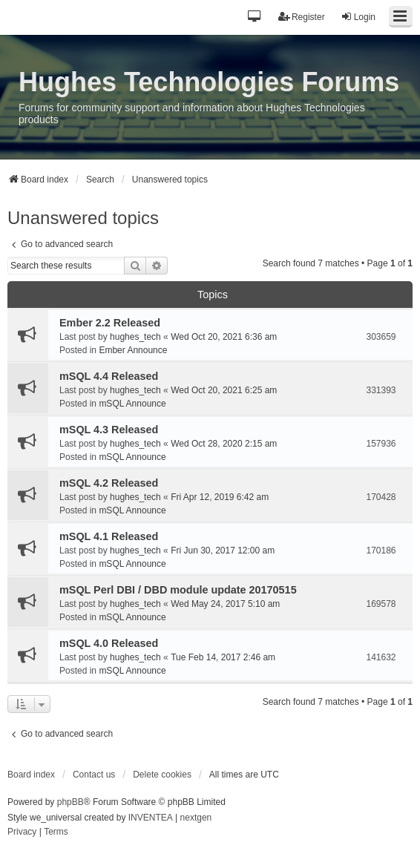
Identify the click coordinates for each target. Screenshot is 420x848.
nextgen (196, 817)
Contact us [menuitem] (94, 774)
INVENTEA (150, 817)
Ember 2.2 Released (109, 323)
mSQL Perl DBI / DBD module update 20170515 (178, 590)
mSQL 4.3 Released (108, 429)
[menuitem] (21, 832)
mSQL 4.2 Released (108, 483)
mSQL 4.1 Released (108, 536)
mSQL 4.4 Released (108, 376)
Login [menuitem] (358, 16)
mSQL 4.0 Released (108, 643)
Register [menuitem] (301, 16)
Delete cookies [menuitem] (162, 774)
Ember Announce (133, 350)
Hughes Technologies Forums (209, 82)
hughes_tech (135, 337)
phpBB (70, 802)
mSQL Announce (132, 403)
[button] (255, 17)
